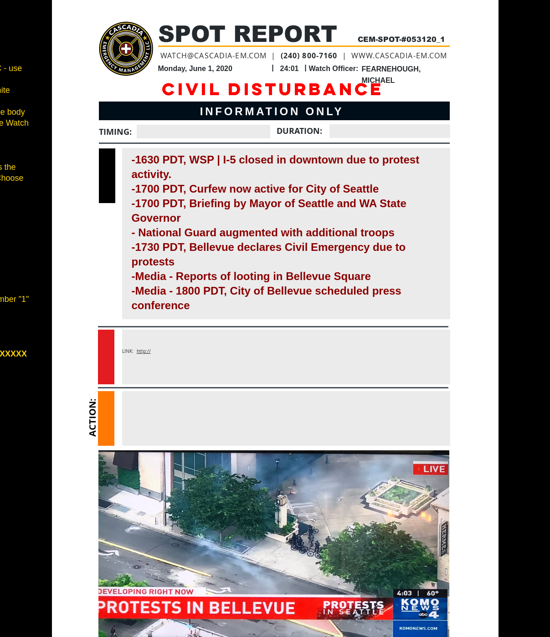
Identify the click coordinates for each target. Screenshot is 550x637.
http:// (144, 351)
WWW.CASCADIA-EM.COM (399, 56)
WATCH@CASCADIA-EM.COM (213, 56)
